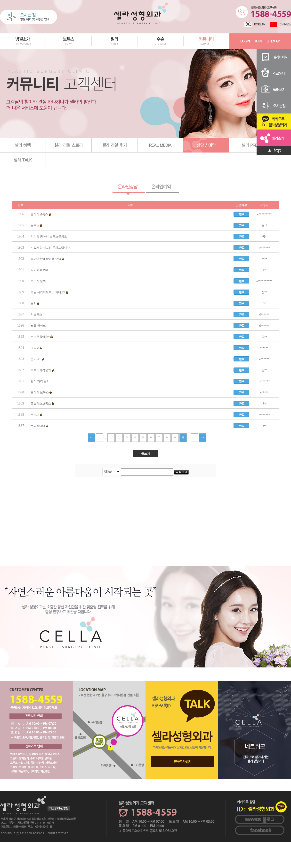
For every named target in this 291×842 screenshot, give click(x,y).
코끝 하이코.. (39, 325)
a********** (264, 281)
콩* (264, 236)
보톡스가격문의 (42, 370)
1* (264, 270)
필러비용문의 (39, 270)
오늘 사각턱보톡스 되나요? (49, 292)
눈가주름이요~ (41, 336)
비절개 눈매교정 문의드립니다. (51, 247)
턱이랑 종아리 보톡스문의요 (49, 236)
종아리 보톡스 (40, 392)
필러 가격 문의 (40, 381)
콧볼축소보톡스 (42, 403)
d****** (264, 314)
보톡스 (36, 225)
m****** (264, 381)
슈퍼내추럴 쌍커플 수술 (47, 258)
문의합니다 (39, 426)
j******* (264, 247)
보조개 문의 (38, 281)
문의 (34, 303)
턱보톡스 (36, 314)
